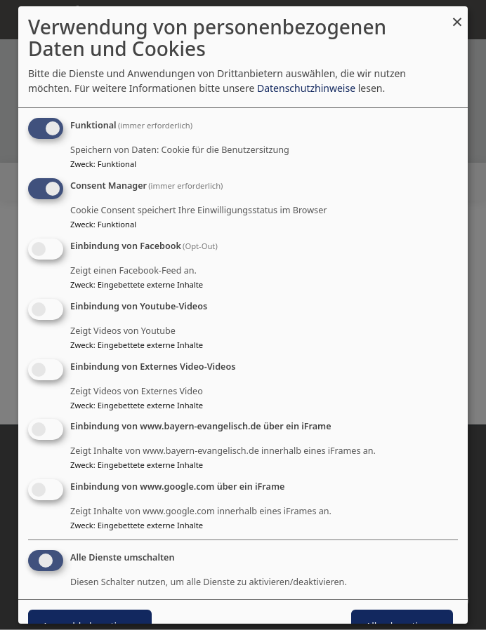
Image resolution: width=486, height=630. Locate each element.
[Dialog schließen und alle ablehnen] (457, 15)
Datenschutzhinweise (306, 88)
